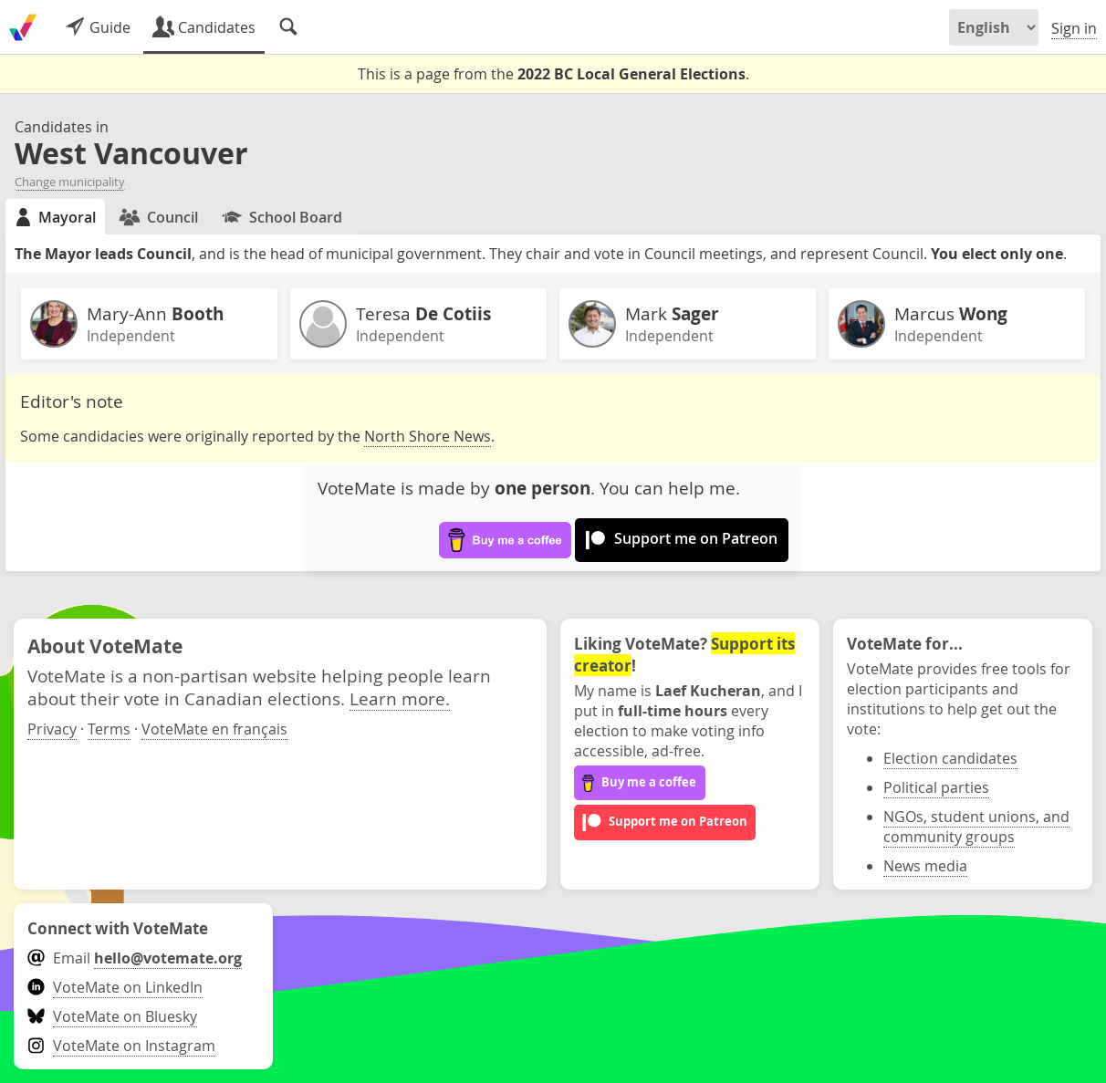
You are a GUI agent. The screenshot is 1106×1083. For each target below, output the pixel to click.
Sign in (1074, 28)
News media (925, 866)
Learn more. (400, 698)
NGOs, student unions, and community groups (976, 827)
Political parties (936, 787)
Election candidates (950, 758)
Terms (109, 729)
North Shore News (427, 436)
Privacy (52, 729)
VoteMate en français (214, 729)
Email (134, 958)
